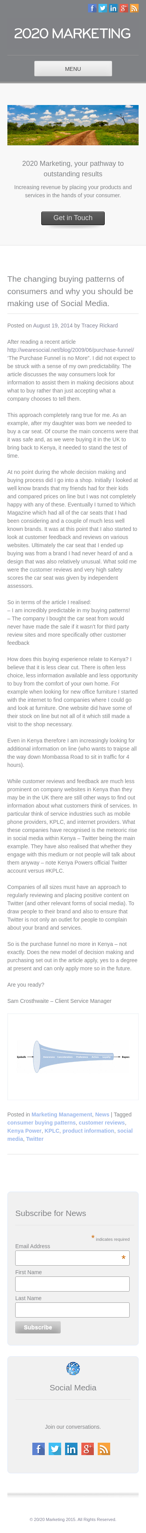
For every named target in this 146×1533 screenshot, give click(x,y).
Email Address (70, 1246)
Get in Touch (73, 218)
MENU (73, 69)
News (102, 1114)
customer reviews (102, 1123)
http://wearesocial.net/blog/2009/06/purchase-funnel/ (70, 350)
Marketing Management (62, 1114)
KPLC (51, 1131)
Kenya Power (24, 1131)
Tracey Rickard (99, 325)
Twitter (35, 1139)
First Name (28, 1272)
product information (88, 1131)
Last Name (28, 1298)
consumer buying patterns (41, 1123)
